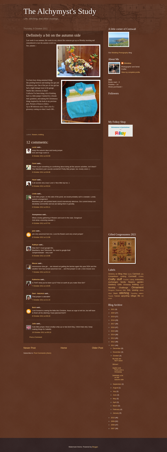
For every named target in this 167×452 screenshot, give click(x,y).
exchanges (113, 282)
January (116, 413)
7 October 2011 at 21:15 (41, 300)
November (117, 352)
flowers (34, 135)
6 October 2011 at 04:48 (41, 172)
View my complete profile (130, 72)
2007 (113, 428)
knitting (41, 135)
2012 (113, 342)
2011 (113, 345)
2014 (113, 335)
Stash (115, 293)
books (130, 274)
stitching (124, 292)
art (116, 274)
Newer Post (29, 348)
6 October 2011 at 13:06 (41, 256)
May (115, 399)
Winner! (115, 364)
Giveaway (127, 285)
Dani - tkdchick (38, 293)
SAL (129, 290)
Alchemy (111, 274)
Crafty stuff (115, 279)
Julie (34, 324)
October (116, 356)
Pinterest (119, 290)
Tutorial (117, 296)
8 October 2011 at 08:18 (41, 316)
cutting (132, 279)
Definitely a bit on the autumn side (118, 378)
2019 (113, 317)
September (117, 384)
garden (140, 282)
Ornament (138, 287)
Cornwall (132, 276)
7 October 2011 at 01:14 (41, 272)
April (115, 402)
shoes (141, 290)
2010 (113, 418)
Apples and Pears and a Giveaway (117, 370)
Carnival (136, 274)
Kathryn (35, 245)
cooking (123, 276)
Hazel (34, 180)
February (116, 409)
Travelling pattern (137, 293)
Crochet (126, 279)
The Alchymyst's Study (59, 11)
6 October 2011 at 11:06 (41, 237)
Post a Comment (35, 337)
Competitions (113, 276)
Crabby (141, 276)
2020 (113, 313)
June (115, 395)
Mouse (34, 263)
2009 (113, 421)
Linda (34, 194)
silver (110, 293)
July (114, 391)
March (115, 406)
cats (142, 274)
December (117, 348)
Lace (142, 284)
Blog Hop (122, 274)
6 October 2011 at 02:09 (41, 156)
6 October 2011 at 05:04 (41, 186)
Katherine (36, 279)
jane (33, 231)
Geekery (112, 284)
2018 (113, 320)
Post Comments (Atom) (42, 353)
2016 (113, 327)
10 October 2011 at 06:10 (41, 332)
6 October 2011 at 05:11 (41, 207)
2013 (113, 338)
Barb (34, 307)
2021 (113, 309)
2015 (113, 331)
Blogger (95, 447)
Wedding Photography (120, 53)
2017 (113, 324)
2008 (113, 425)
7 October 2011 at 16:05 (41, 286)
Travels (110, 296)
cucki (34, 147)
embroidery (139, 279)
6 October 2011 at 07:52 (41, 223)
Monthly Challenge (118, 287)
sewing (135, 290)
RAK (124, 290)
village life (135, 296)
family (123, 282)
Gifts (120, 284)
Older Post (97, 348)
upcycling (125, 296)
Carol (34, 163)
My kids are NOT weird (117, 360)
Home (64, 348)
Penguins (111, 290)
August (116, 388)
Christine (127, 63)
